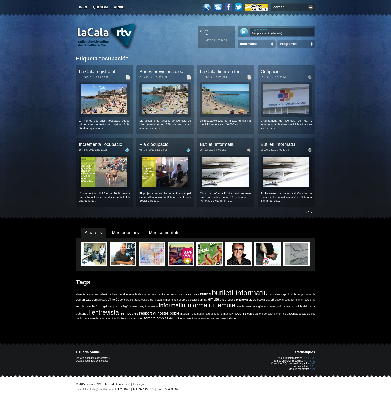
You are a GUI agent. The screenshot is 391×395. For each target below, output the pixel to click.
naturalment (212, 313)
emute (213, 299)
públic (79, 318)
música (184, 313)
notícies (240, 313)
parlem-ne (280, 313)
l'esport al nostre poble (159, 313)
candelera (275, 294)
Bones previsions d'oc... (163, 71)
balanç (188, 294)
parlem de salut (264, 313)
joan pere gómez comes (260, 306)
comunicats (83, 299)
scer (140, 318)
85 (109, 358)
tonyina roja (199, 318)
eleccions (193, 299)
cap (283, 294)
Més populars (125, 232)
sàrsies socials (128, 318)
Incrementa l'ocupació (100, 144)
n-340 (193, 313)
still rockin (175, 318)
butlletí (205, 294)
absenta (80, 294)
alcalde (123, 294)
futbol (99, 306)
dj (180, 299)
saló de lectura (98, 318)
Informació (248, 44)
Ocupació (270, 71)
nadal (200, 313)
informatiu (172, 305)
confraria (135, 299)
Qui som (100, 7)
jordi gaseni (283, 306)
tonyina (187, 318)
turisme (231, 318)
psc (313, 313)
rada (86, 318)
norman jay (226, 313)
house (133, 306)
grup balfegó (120, 306)
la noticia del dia (302, 306)
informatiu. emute (210, 305)
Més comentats (164, 232)
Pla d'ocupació (154, 144)
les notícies (129, 313)
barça (196, 294)
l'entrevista (104, 312)
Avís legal (139, 384)
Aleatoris (93, 232)
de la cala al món (160, 299)
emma (203, 299)
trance (210, 318)
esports (279, 299)
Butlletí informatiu (217, 144)
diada (174, 299)
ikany (141, 306)
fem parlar (297, 299)
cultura (145, 299)
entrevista (244, 299)
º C (204, 32)
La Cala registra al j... (100, 71)
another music (173, 294)
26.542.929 (309, 358)
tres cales (220, 318)
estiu (287, 299)
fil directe (88, 306)
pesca (302, 313)
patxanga (292, 313)
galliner (107, 306)
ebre (184, 299)
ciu (288, 294)
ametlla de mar (138, 294)
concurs (124, 299)
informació (151, 306)
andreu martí (155, 294)
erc (254, 299)
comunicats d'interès (105, 299)
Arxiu (119, 7)
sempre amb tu (155, 318)
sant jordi (113, 318)
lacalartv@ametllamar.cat (100, 389)
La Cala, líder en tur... (221, 71)
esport (270, 299)
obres (250, 313)
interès (241, 306)
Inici (83, 7)
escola (261, 299)
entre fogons (227, 299)
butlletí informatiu (240, 293)
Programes (288, 44)
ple (308, 313)
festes (307, 299)
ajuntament (92, 294)
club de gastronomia (303, 294)
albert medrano (109, 294)
